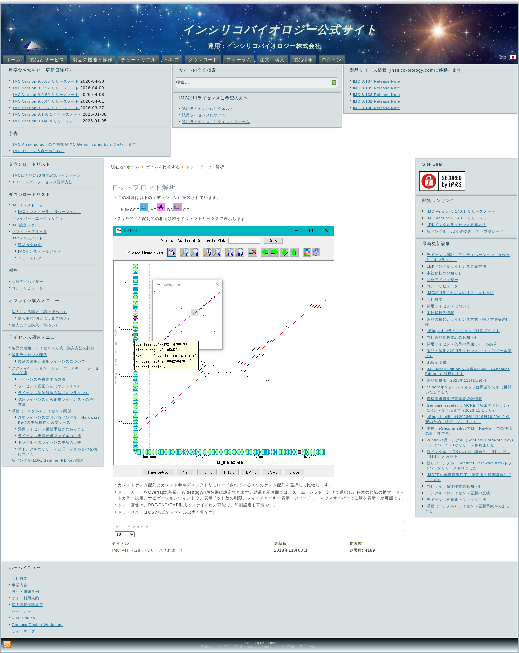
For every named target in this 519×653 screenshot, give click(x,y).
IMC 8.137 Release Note (376, 81)
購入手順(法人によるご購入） (44, 318)
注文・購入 (272, 59)
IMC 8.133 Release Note (376, 95)
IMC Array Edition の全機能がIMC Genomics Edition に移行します (74, 144)
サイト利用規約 (25, 598)
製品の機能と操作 (93, 59)
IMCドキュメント (27, 238)
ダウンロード (203, 59)
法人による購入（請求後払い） (39, 312)
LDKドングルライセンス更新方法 (42, 182)
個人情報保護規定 (27, 605)
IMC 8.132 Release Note (376, 101)
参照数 (355, 543)
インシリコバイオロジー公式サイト (279, 29)
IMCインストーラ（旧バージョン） (49, 212)
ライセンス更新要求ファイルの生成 (49, 436)
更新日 (280, 543)
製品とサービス (46, 59)
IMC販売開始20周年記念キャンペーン (47, 175)
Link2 (259, 643)
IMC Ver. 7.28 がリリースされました (148, 550)
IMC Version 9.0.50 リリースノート (46, 95)
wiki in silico (23, 618)
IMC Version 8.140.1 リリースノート (47, 114)
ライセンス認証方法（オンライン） (49, 386)
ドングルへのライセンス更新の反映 (49, 442)
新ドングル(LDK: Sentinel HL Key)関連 (48, 460)
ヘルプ (172, 59)
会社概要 (19, 578)
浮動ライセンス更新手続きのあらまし (51, 429)
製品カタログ (30, 245)
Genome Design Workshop (37, 625)
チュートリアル (138, 59)
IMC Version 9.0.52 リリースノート (46, 88)
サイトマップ (23, 631)
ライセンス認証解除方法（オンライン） (53, 393)
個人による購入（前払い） (35, 325)
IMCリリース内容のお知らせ (38, 151)
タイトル (120, 543)
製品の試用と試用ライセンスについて (51, 361)
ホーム (13, 59)
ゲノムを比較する (163, 167)
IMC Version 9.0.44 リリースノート (46, 101)
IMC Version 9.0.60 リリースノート (46, 81)
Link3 (273, 643)
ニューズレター (32, 258)
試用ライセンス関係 (29, 355)
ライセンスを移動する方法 (42, 379)
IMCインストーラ (27, 205)
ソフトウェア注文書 (29, 232)
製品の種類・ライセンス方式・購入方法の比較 (53, 348)
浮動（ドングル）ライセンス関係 (41, 411)
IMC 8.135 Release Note (376, 88)
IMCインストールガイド (39, 251)
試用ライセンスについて (204, 115)
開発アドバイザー (27, 281)
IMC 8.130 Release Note (376, 108)
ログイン (332, 59)
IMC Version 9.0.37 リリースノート (46, 108)
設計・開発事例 (25, 591)
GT (186, 210)
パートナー (21, 611)
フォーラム (238, 59)
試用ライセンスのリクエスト (208, 108)
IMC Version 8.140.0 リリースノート (47, 121)
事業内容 (19, 585)
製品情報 (303, 59)
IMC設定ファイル (27, 225)
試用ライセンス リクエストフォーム (216, 122)
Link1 (246, 643)
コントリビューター (29, 288)
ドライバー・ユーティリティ (37, 218)
